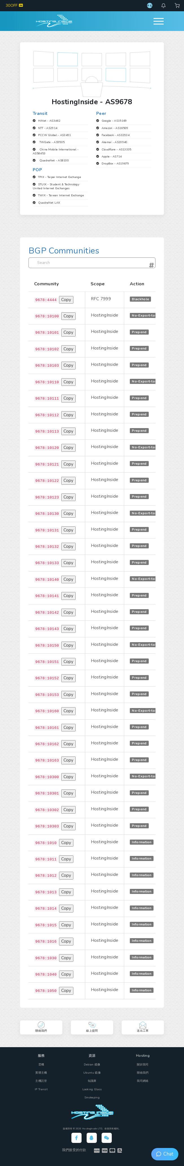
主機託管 (41, 1081)
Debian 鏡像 (92, 1065)
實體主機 (41, 1073)
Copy (66, 299)
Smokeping (92, 1098)
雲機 (41, 1065)
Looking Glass (92, 1089)
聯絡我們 (142, 1073)
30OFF (14, 5)
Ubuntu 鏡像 (92, 1073)
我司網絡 (142, 1081)
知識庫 (92, 1081)
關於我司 (142, 1065)
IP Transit (41, 1089)
